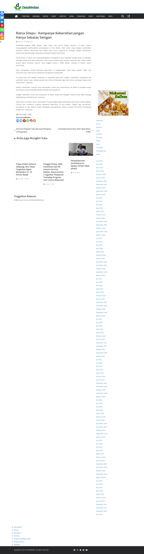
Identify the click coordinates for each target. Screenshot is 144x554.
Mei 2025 (99, 205)
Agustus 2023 (100, 275)
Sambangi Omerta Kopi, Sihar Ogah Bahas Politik (75, 130)
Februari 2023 (101, 296)
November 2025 (101, 184)
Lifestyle (62, 16)
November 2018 (101, 467)
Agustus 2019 (100, 437)
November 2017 (101, 508)
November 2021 (101, 346)
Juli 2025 (99, 198)
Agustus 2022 (100, 316)
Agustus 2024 (100, 235)
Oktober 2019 (100, 430)
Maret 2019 (100, 454)
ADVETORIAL (100, 16)
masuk (25, 200)
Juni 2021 (99, 363)
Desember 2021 (101, 343)
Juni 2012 (99, 514)
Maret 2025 (100, 211)
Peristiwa (25, 16)
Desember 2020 (101, 383)
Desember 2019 (101, 424)
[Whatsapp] (27, 120)
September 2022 (101, 312)
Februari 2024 (101, 255)
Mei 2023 (99, 285)
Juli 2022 (99, 319)
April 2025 (99, 208)
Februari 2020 (101, 417)
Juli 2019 (99, 440)
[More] (34, 120)
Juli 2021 (99, 360)
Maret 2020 (100, 413)
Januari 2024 (100, 258)
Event (91, 16)
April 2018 (99, 491)
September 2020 (101, 393)
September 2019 (101, 434)
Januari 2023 (100, 299)
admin (31, 42)
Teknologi (81, 16)
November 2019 (101, 427)
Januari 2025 (100, 218)
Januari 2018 (100, 501)
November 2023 (101, 265)
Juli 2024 (99, 238)
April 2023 (99, 289)
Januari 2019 (100, 461)
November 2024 (101, 225)
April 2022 (99, 329)
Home (16, 530)
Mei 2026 (99, 164)
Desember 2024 (101, 221)
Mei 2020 (99, 407)
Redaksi (17, 544)
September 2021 (101, 353)
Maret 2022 (100, 333)
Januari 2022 (100, 339)
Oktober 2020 (100, 390)
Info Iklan (17, 533)
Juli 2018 (99, 481)
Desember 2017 (101, 504)
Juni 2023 (99, 282)
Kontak (16, 536)
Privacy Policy (19, 542)
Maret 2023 (100, 292)
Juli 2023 (99, 279)
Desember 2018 (101, 464)
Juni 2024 (99, 242)
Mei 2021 (99, 366)
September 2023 (101, 272)
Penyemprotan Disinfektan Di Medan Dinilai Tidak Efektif (80, 164)
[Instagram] (31, 120)
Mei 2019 (99, 447)
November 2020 (101, 386)
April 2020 (99, 410)
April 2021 (99, 370)
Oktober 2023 (100, 269)
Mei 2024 (99, 245)
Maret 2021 (100, 373)
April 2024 (99, 248)
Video (110, 16)
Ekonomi (36, 16)
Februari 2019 (101, 457)
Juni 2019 (99, 444)
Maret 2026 (100, 171)
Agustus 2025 (100, 195)
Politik (45, 16)
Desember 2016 (101, 511)
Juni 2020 (99, 403)
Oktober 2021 (100, 349)
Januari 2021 (100, 380)
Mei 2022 (99, 326)
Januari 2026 (100, 178)
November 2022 (101, 306)
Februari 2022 (101, 336)
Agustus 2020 (100, 397)
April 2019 (99, 450)
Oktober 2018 (100, 471)
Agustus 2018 (100, 477)
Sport (53, 16)
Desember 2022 (101, 302)
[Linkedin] (2, 21)
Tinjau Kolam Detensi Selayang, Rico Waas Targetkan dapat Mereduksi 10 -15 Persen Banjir (26, 169)
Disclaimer (18, 527)
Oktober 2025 (100, 188)
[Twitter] (20, 120)
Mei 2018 (99, 487)
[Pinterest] (24, 120)
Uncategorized (101, 151)
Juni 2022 (99, 322)
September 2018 (101, 474)
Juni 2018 (99, 484)
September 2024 (101, 232)
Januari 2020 (100, 420)
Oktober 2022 (100, 309)
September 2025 (101, 191)
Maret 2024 (100, 252)
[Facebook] (17, 120)
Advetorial (99, 121)
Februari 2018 (101, 498)
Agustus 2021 (100, 356)
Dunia (71, 16)
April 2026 (99, 168)
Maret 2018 (100, 494)
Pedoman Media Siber (22, 539)
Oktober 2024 (100, 228)
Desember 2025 (101, 181)
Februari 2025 (101, 215)
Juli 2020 (99, 400)
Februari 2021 (101, 376)
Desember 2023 (101, 262)
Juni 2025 (99, 201)
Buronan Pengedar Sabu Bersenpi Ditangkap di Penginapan (32, 130)
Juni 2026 (99, 161)
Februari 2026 (101, 174)
